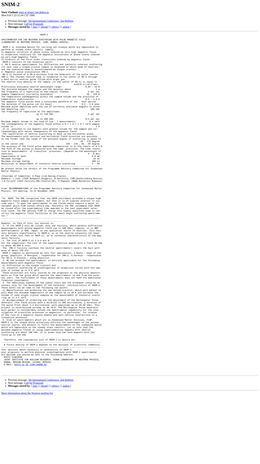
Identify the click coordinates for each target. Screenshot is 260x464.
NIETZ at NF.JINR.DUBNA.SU (30, 430)
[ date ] (35, 26)
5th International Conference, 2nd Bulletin (50, 21)
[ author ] (66, 26)
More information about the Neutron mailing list (27, 461)
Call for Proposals (33, 23)
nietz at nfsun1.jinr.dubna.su (34, 12)
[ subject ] (55, 26)
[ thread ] (44, 26)
